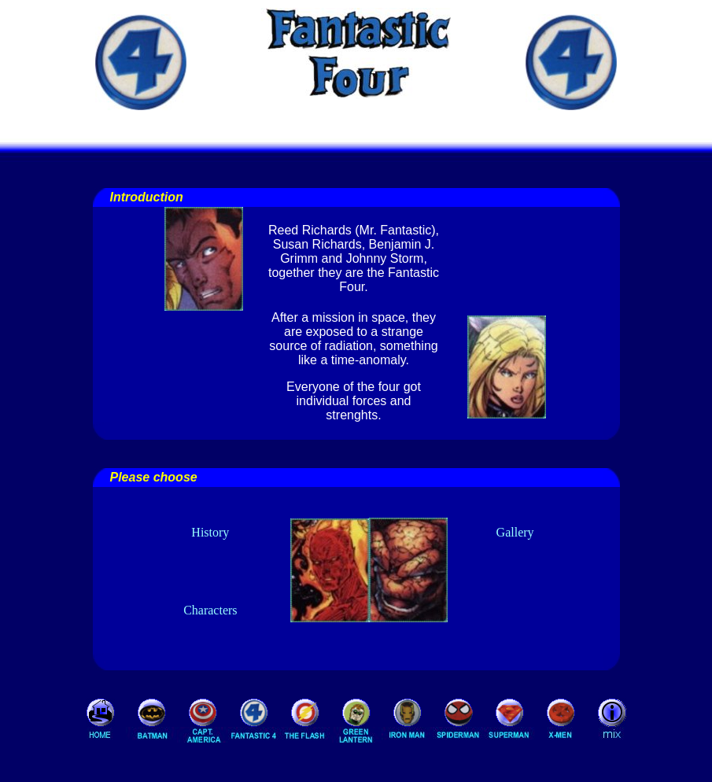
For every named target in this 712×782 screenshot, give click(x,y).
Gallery (515, 532)
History (210, 532)
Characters (210, 610)
